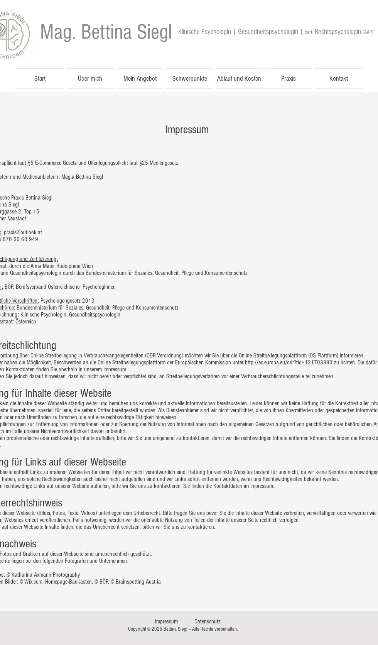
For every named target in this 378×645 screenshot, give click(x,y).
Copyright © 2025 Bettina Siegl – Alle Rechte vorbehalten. (183, 629)
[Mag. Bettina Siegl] (106, 32)
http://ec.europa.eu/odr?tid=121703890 (288, 362)
